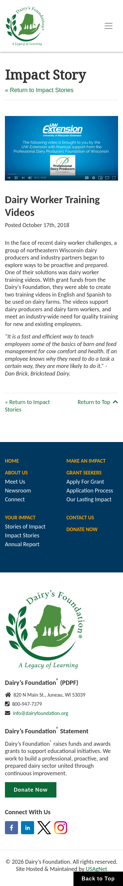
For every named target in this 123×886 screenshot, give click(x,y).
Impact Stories (22, 535)
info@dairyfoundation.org (40, 713)
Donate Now (82, 529)
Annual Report (22, 544)
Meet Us (15, 481)
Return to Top (98, 402)
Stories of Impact (25, 526)
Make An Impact (86, 461)
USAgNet (96, 869)
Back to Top (98, 878)
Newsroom (18, 490)
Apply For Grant (85, 481)
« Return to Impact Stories (39, 90)
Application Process (90, 490)
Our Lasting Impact (89, 499)
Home (12, 461)
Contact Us (80, 517)
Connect (15, 499)
